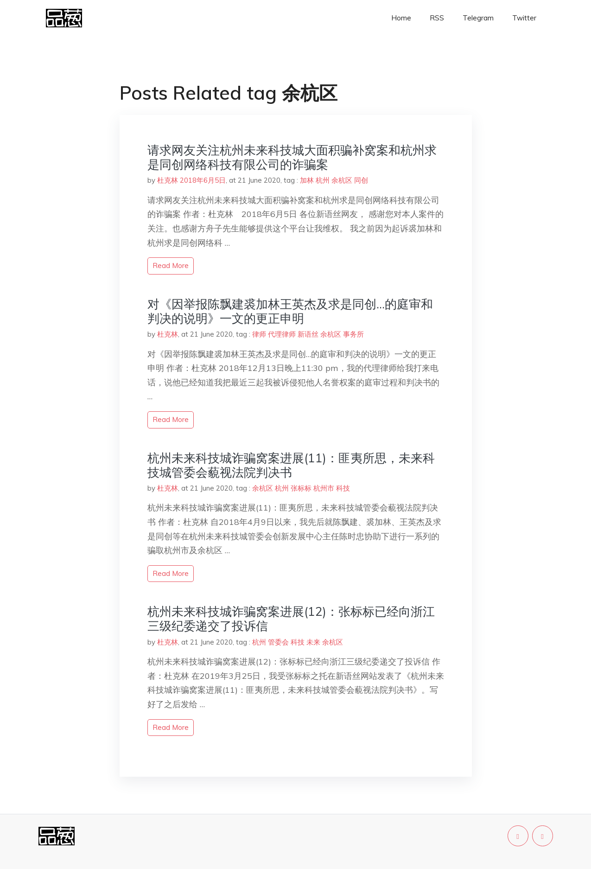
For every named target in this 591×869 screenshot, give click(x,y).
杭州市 (323, 488)
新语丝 (308, 334)
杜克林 (167, 334)
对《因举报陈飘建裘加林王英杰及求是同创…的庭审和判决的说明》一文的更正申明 (290, 311)
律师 (259, 334)
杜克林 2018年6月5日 (191, 180)
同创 (361, 180)
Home (401, 17)
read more (171, 265)
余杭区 (341, 180)
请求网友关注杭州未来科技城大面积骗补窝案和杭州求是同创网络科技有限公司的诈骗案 (292, 157)
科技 (343, 488)
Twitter (524, 17)
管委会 (278, 642)
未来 (313, 642)
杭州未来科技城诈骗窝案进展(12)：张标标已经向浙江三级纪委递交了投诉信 (291, 618)
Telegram (478, 17)
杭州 (323, 180)
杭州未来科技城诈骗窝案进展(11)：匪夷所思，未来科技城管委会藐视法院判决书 (291, 465)
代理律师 (282, 334)
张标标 (301, 488)
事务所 (353, 334)
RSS (437, 17)
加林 (307, 180)
